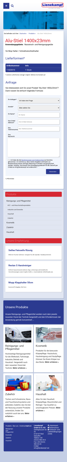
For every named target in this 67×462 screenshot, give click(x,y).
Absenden (52, 181)
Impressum (53, 435)
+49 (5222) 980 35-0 (40, 448)
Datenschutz (53, 437)
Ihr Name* (11, 120)
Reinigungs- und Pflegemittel (18, 210)
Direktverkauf (24, 435)
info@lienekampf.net (41, 458)
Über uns (15, 435)
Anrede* (10, 112)
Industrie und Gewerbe (15, 219)
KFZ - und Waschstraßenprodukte (19, 215)
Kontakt (29, 435)
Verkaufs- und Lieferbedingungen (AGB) (55, 441)
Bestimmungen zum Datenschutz (32, 169)
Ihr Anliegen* (12, 105)
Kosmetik (10, 232)
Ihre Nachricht (11, 141)
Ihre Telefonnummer (13, 134)
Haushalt (11, 223)
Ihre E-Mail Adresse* (11, 127)
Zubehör (10, 228)
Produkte (32, 39)
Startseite (22, 39)
